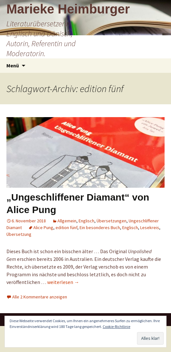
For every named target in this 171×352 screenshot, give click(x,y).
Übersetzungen (111, 221)
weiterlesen (63, 282)
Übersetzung (18, 234)
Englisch (86, 221)
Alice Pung (43, 227)
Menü (12, 65)
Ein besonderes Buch (100, 227)
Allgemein (66, 221)
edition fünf (66, 227)
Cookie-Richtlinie (116, 326)
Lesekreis (149, 227)
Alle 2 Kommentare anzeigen (39, 297)
